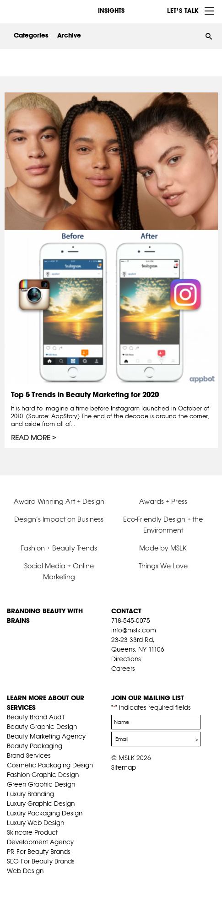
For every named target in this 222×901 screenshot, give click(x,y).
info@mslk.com (133, 630)
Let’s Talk (183, 10)
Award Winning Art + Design (59, 501)
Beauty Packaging (34, 746)
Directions (126, 659)
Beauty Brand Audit (36, 717)
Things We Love (163, 565)
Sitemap (123, 767)
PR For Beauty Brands (38, 851)
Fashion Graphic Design (43, 775)
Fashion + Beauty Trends (59, 548)
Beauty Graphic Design (42, 727)
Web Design (25, 871)
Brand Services (29, 755)
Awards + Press (163, 501)
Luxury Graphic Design (41, 803)
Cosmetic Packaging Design (50, 765)
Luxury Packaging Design (44, 813)
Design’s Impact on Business (58, 519)
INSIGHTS (111, 10)
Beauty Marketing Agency (46, 736)
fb (115, 680)
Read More (30, 438)
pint (144, 680)
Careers (123, 668)
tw (129, 680)
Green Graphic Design (41, 784)
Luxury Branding (30, 794)
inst (158, 680)
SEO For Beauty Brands (41, 861)
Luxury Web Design (35, 823)
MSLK (41, 10)
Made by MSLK (163, 548)
